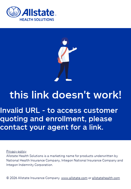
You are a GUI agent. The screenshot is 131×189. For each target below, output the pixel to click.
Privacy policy (16, 151)
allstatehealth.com (106, 178)
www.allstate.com (74, 178)
